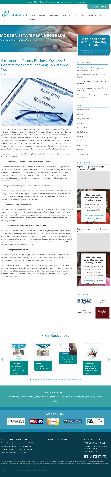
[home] (14, 15)
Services (42, 15)
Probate (80, 136)
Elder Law (80, 123)
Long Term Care (83, 119)
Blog (75, 15)
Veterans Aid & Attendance (29, 443)
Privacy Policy (36, 470)
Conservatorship (83, 110)
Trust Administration (27, 449)
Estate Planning (82, 132)
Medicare (80, 114)
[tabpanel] (19, 359)
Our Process (92, 15)
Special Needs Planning (9, 446)
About (102, 15)
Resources (54, 15)
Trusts (79, 141)
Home (32, 15)
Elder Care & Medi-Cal (8, 453)
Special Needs (82, 127)
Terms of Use (44, 470)
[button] (42, 15)
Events (82, 15)
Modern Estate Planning (9, 443)
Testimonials (66, 15)
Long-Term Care (7, 449)
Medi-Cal (80, 150)
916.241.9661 (98, 6)
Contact (33, 20)
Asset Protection (83, 145)
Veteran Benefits (83, 154)
